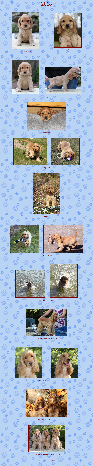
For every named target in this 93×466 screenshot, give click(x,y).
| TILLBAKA (41, 460)
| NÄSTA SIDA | (50, 460)
